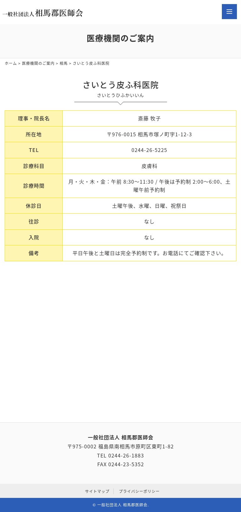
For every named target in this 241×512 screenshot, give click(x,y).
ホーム (11, 63)
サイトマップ (97, 491)
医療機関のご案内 (38, 63)
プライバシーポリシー (139, 491)
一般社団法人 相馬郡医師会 (122, 505)
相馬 (64, 63)
